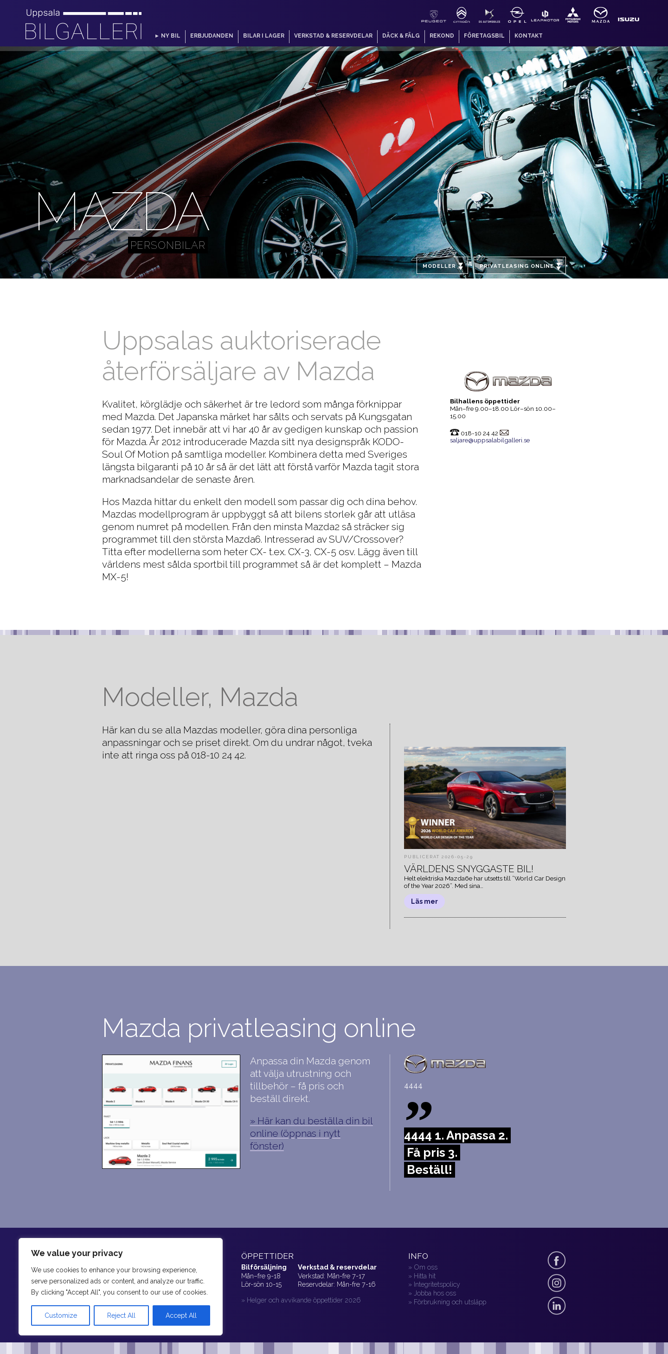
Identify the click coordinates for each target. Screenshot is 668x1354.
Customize (61, 1315)
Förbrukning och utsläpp (450, 1302)
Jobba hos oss (435, 1293)
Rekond (442, 35)
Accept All (181, 1315)
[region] (121, 1286)
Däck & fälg (401, 35)
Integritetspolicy (437, 1284)
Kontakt (528, 35)
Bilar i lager (263, 35)
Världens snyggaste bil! (468, 869)
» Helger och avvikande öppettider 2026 (301, 1300)
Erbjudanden (211, 35)
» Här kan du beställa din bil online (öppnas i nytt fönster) (311, 1133)
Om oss (425, 1267)
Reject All (121, 1315)
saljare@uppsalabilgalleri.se (490, 440)
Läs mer (424, 901)
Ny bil (170, 35)
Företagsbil (484, 35)
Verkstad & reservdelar (333, 35)
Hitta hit (425, 1276)
